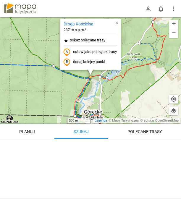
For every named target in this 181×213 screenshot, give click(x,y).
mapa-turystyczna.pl (20, 8)
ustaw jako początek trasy (90, 52)
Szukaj (81, 131)
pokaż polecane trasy (84, 40)
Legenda (101, 120)
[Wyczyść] (173, 145)
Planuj (27, 131)
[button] (139, 43)
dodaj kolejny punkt (84, 62)
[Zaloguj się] (148, 9)
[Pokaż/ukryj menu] (173, 9)
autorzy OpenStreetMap (161, 120)
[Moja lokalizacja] (173, 99)
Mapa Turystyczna (125, 120)
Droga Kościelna (78, 24)
